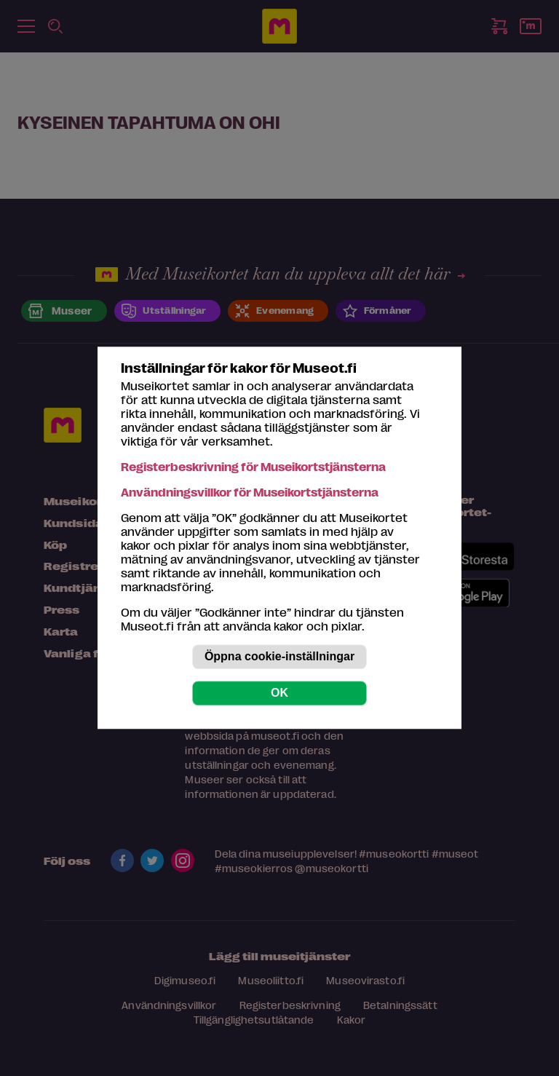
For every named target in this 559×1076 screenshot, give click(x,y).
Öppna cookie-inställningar (279, 657)
